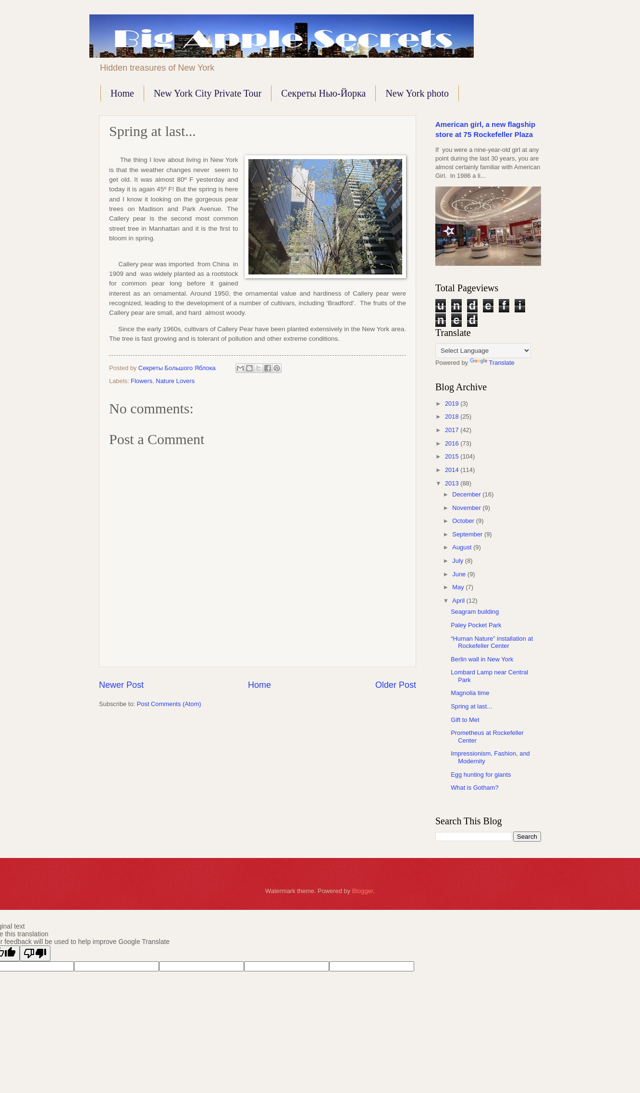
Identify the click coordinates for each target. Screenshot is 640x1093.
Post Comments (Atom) (169, 704)
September (468, 534)
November (467, 507)
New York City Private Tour (207, 93)
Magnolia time (470, 692)
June (460, 574)
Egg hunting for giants (481, 774)
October (464, 520)
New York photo (417, 93)
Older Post (395, 685)
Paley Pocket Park (476, 625)
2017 (452, 430)
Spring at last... (471, 706)
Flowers (141, 381)
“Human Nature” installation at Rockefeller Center (492, 642)
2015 (452, 456)
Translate (492, 362)
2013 (452, 483)
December (467, 494)
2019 (452, 403)
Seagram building (475, 611)
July (458, 560)
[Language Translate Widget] (483, 350)
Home (122, 93)
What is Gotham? (474, 787)
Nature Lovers (175, 381)
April (459, 600)
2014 (452, 469)
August (462, 547)
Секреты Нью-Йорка (323, 93)
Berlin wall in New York (482, 659)
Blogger (362, 890)
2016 (452, 443)
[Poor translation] (35, 953)
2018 (452, 416)
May (459, 587)
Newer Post (121, 685)
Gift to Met (465, 719)
